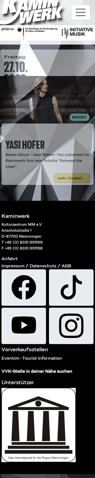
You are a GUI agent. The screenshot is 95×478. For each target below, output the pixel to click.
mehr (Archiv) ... (71, 178)
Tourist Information (42, 358)
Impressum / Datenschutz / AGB (36, 265)
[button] (47, 148)
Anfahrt (9, 258)
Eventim (10, 358)
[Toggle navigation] (80, 12)
